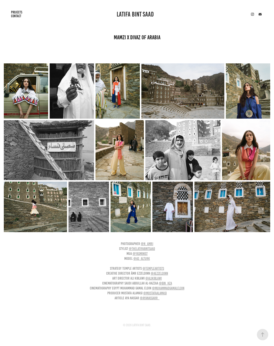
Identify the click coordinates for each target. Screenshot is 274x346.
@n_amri (147, 244)
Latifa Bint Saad (135, 14)
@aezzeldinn (159, 273)
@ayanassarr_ (149, 298)
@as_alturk (141, 258)
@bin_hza (165, 283)
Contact (16, 16)
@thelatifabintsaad (142, 249)
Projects (16, 12)
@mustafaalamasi (155, 293)
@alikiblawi (153, 278)
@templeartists (153, 268)
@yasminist (140, 253)
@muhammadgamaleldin (168, 288)
